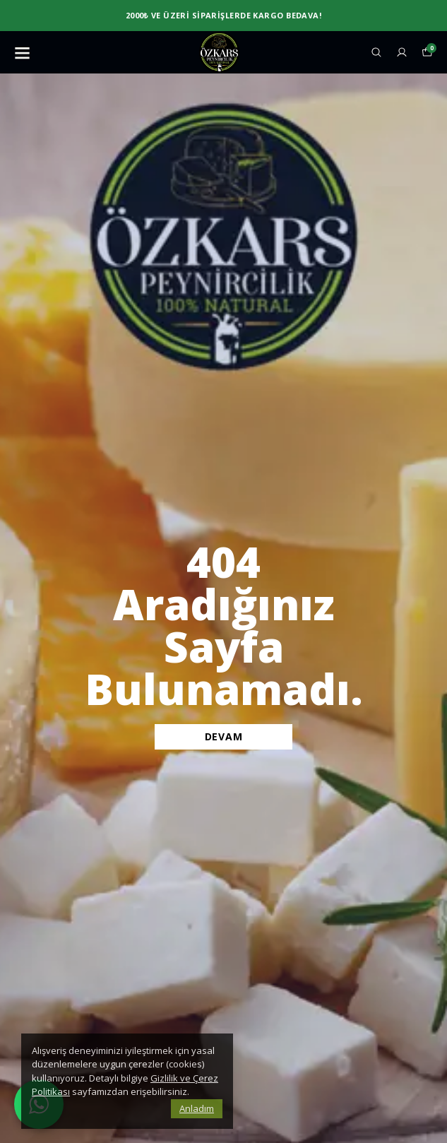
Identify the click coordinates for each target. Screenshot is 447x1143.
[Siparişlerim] (401, 52)
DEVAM (224, 736)
